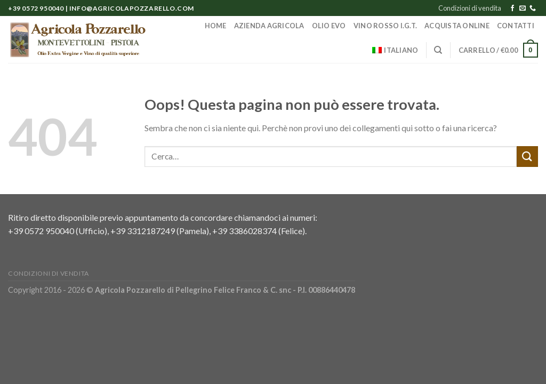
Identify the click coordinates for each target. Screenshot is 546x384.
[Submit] (527, 156)
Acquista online (456, 25)
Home (216, 25)
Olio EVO (329, 25)
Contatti (515, 25)
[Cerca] (438, 50)
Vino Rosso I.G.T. (385, 25)
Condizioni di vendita (469, 8)
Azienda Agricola (269, 25)
